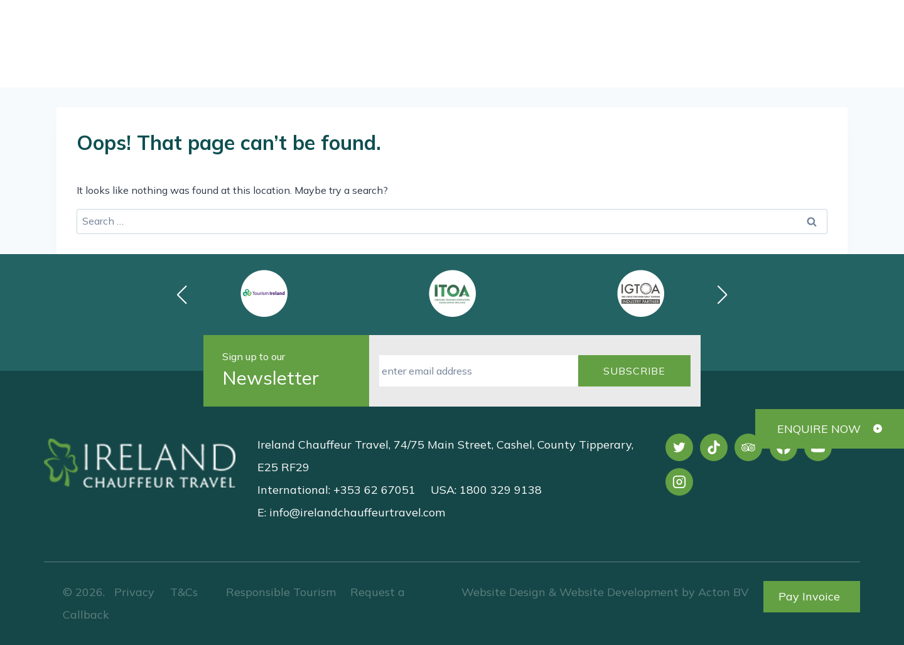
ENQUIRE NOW (819, 429)
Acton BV (723, 592)
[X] (679, 447)
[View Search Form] (780, 30)
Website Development (619, 592)
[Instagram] (679, 482)
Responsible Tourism (281, 592)
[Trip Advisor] (748, 447)
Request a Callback (778, 62)
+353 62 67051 (667, 29)
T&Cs (182, 592)
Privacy (134, 592)
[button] (722, 294)
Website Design (503, 592)
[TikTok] (714, 447)
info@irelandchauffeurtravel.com (357, 512)
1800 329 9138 (522, 29)
